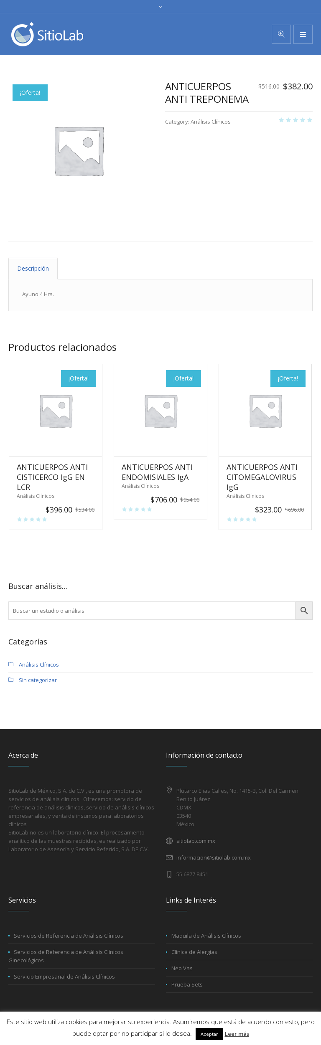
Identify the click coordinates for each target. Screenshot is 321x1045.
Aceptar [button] (209, 1034)
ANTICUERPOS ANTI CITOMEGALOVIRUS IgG (262, 477)
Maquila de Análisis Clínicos (206, 935)
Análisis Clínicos (211, 121)
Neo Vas (182, 968)
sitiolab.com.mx (195, 841)
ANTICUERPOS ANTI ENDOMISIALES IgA (157, 472)
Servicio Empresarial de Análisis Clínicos (64, 976)
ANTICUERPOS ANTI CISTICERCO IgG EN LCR (52, 477)
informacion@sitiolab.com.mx (213, 857)
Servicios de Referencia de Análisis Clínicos (68, 935)
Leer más (237, 1033)
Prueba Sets (187, 984)
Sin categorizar (38, 680)
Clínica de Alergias (194, 952)
